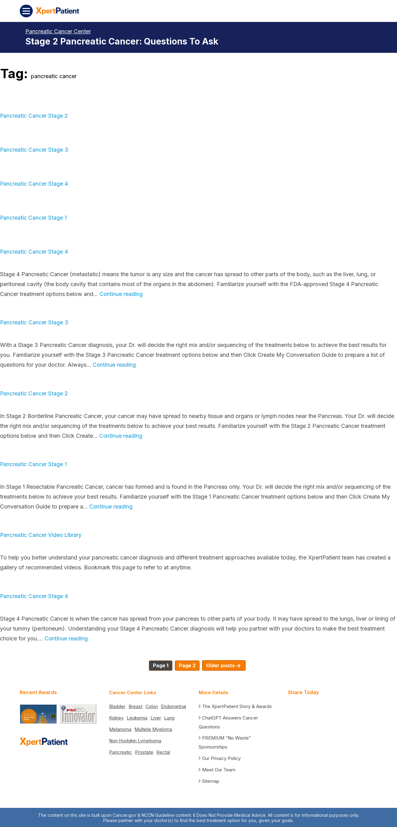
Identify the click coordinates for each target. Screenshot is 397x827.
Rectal (163, 751)
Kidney (116, 717)
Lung (169, 717)
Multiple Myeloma (153, 728)
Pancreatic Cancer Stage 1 (33, 217)
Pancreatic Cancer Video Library (41, 535)
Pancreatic (120, 751)
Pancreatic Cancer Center (58, 31)
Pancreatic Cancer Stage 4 (34, 183)
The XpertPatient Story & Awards (237, 705)
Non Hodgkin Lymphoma (135, 740)
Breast (135, 705)
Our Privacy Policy (221, 757)
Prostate (144, 751)
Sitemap (210, 780)
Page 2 (187, 665)
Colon (152, 705)
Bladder (117, 705)
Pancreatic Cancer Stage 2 (34, 115)
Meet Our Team (218, 769)
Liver (155, 717)
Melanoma (120, 728)
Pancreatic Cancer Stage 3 (34, 149)
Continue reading (121, 294)
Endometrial (173, 705)
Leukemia (137, 717)
